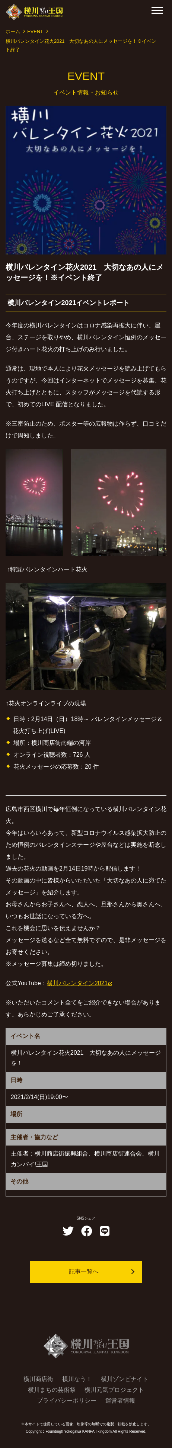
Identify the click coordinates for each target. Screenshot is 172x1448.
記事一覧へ (84, 1271)
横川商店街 (38, 1379)
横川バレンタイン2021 (77, 983)
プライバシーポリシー (66, 1400)
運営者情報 (120, 1400)
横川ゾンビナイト (125, 1379)
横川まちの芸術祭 (52, 1390)
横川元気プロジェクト (114, 1390)
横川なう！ (77, 1379)
